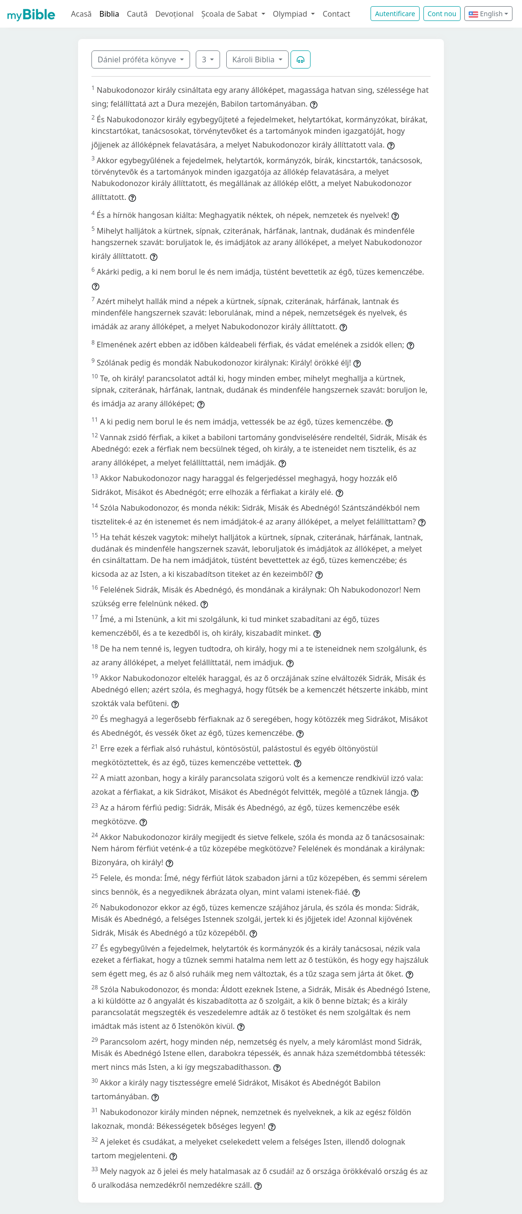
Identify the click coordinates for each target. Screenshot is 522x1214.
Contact (336, 14)
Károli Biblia (254, 59)
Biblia (110, 14)
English (485, 13)
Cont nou (442, 13)
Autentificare (395, 13)
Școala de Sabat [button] (230, 14)
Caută (137, 14)
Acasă (81, 14)
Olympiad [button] (291, 14)
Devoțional (174, 14)
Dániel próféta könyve (138, 59)
